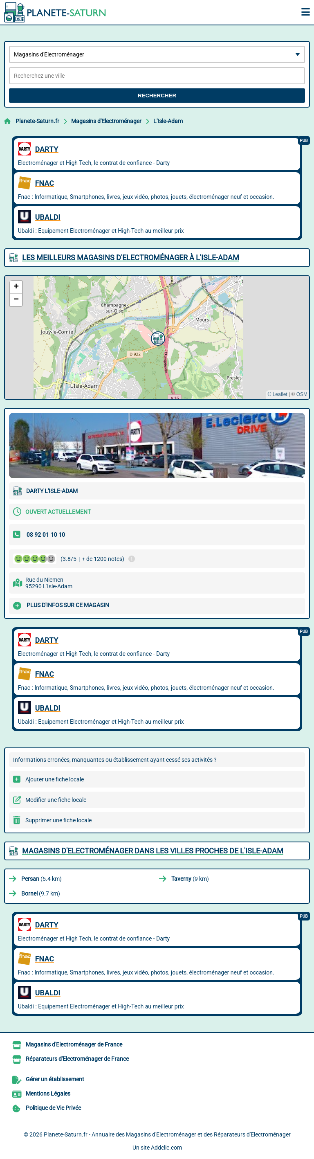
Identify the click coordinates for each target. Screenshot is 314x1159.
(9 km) (190, 878)
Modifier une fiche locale (55, 800)
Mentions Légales (48, 1093)
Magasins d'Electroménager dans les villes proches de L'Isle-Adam (152, 850)
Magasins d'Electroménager (106, 121)
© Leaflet (277, 394)
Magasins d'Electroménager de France (74, 1044)
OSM (301, 394)
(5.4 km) (41, 878)
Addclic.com (166, 1147)
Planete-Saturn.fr (37, 121)
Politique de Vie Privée (53, 1108)
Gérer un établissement (55, 1079)
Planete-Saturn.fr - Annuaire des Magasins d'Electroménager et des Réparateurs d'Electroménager (167, 1134)
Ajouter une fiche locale (54, 779)
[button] (157, 337)
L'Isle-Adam (168, 121)
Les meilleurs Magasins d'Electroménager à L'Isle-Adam (130, 257)
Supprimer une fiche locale (58, 820)
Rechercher (157, 95)
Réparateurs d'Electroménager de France (77, 1058)
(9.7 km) (40, 893)
